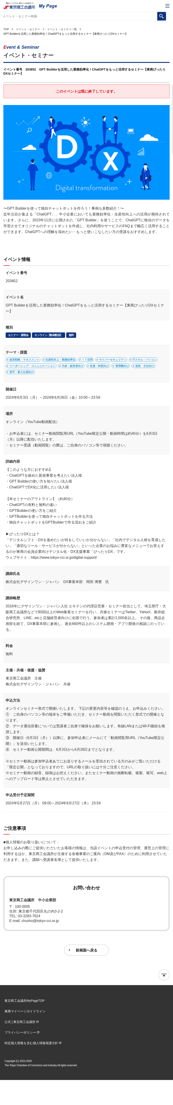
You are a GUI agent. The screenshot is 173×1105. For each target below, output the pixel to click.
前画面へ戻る (86, 975)
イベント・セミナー (28, 29)
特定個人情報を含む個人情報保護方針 (31, 1068)
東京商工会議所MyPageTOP (25, 1025)
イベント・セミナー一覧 (62, 29)
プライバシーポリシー (20, 1057)
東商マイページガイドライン (25, 1036)
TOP (6, 29)
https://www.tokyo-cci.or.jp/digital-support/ (64, 582)
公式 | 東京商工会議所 (20, 1046)
